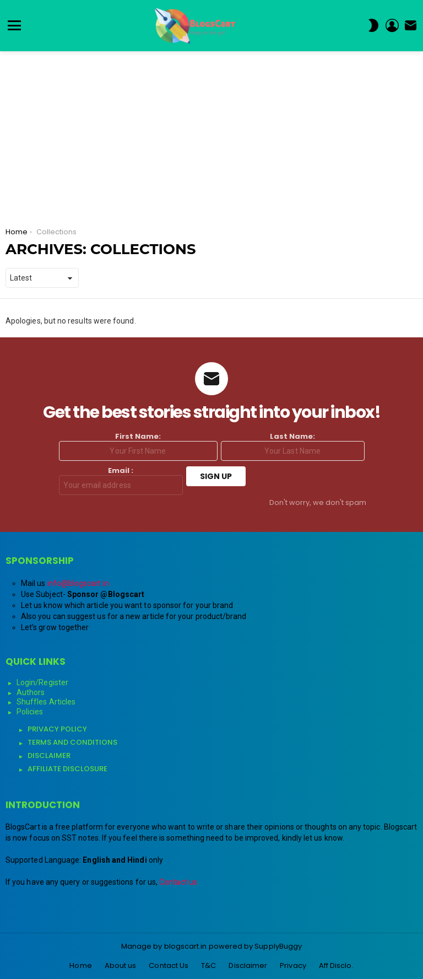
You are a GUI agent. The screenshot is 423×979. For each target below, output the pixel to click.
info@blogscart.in (78, 583)
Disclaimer (49, 755)
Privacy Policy (57, 729)
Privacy (293, 965)
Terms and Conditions (72, 742)
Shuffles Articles (46, 701)
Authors (31, 692)
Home (80, 965)
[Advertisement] (211, 134)
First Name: (138, 446)
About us (121, 965)
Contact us (178, 882)
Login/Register (42, 682)
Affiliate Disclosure (67, 768)
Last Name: (293, 446)
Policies (30, 711)
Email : (121, 480)
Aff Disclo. (336, 965)
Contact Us (168, 965)
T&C (208, 965)
